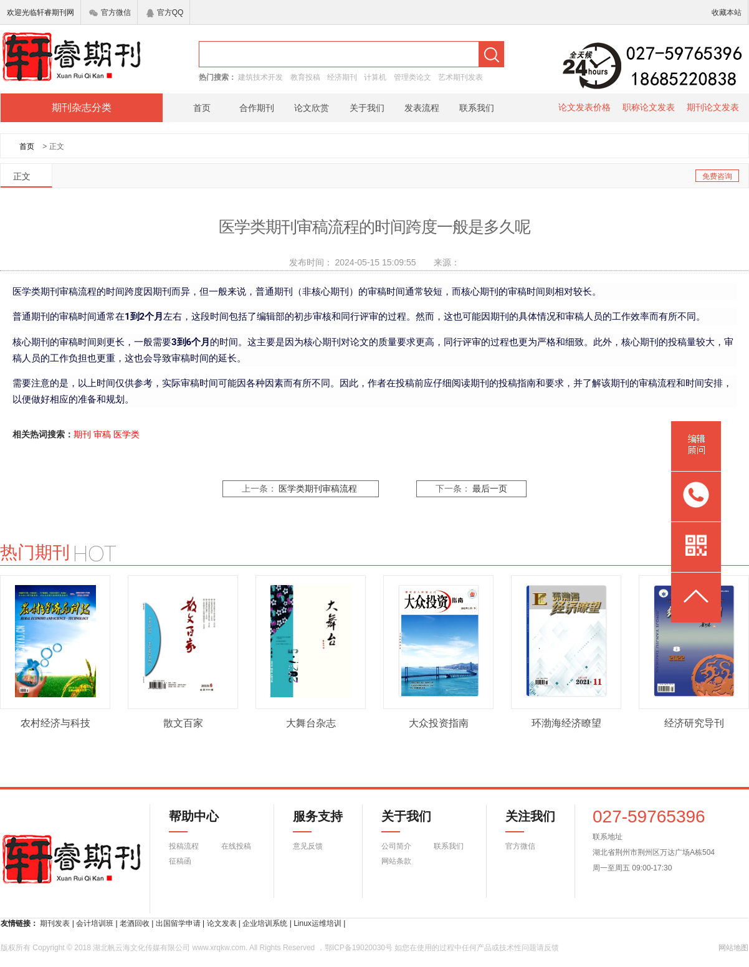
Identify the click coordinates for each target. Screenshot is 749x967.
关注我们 (522, 821)
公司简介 (396, 846)
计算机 (375, 77)
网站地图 (733, 947)
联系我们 (476, 108)
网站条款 (396, 861)
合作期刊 (256, 108)
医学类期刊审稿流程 (318, 488)
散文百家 (183, 723)
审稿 (102, 434)
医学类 (126, 434)
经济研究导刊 (694, 723)
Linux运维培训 (317, 923)
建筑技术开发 (260, 77)
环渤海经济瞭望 (566, 723)
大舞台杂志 (311, 723)
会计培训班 (94, 923)
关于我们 (367, 108)
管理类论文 (412, 77)
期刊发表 (55, 923)
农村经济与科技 (55, 723)
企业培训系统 (264, 923)
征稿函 (180, 861)
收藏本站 (727, 12)
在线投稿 (236, 846)
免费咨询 (717, 176)
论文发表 (222, 923)
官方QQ (165, 12)
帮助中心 (194, 821)
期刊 (82, 434)
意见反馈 (308, 846)
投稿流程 (184, 846)
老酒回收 (135, 923)
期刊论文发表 (713, 107)
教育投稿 (305, 77)
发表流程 (421, 108)
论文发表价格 (584, 107)
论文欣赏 (311, 108)
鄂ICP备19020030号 (359, 947)
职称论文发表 (649, 107)
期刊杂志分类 (82, 107)
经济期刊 (342, 77)
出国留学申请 (178, 923)
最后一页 (489, 488)
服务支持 (310, 821)
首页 (202, 108)
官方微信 (110, 12)
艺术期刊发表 (460, 77)
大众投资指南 (439, 723)
